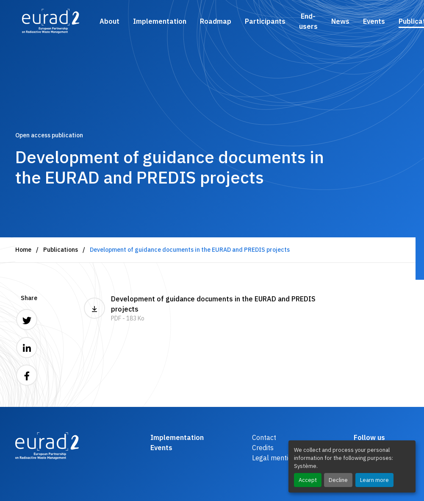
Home (23, 249)
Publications (60, 249)
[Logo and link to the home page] (50, 21)
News (340, 21)
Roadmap (215, 21)
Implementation (159, 21)
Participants (265, 21)
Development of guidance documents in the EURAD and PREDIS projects (212, 309)
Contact (264, 437)
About (109, 21)
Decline (338, 480)
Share (29, 298)
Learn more (374, 480)
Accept (308, 480)
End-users (308, 21)
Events (374, 21)
